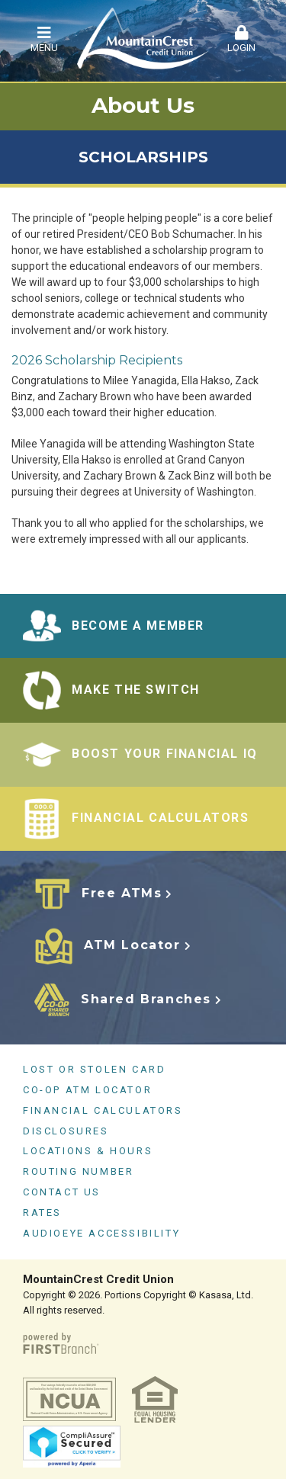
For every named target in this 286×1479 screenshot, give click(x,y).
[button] (44, 40)
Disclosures (66, 1131)
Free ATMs (122, 893)
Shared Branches (146, 999)
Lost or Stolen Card (94, 1069)
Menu (44, 39)
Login (241, 39)
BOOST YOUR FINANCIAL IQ (165, 753)
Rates (42, 1212)
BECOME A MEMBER (138, 625)
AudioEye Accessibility (101, 1233)
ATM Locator (132, 945)
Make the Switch (136, 689)
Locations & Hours (88, 1151)
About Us (143, 105)
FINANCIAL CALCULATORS (160, 817)
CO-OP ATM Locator (87, 1090)
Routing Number (78, 1171)
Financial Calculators (103, 1110)
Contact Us (62, 1192)
